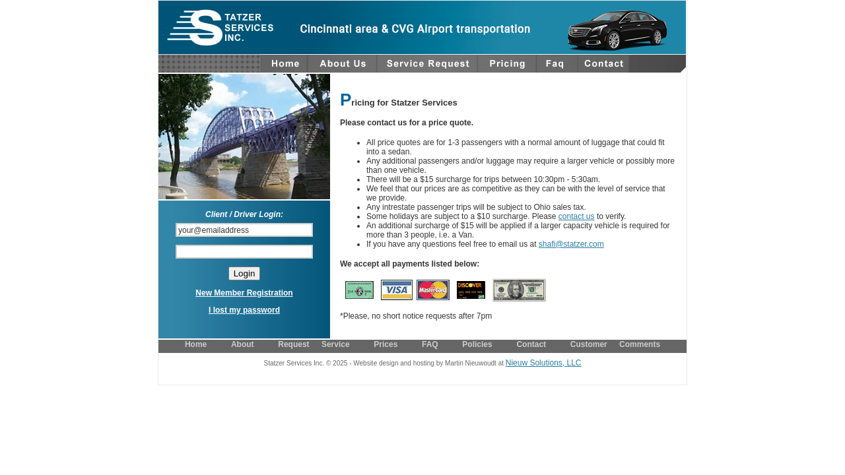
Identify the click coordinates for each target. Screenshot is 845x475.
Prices (385, 344)
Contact (531, 344)
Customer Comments (615, 344)
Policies (477, 344)
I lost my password (244, 310)
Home (196, 344)
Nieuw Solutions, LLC (544, 362)
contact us (576, 216)
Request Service (313, 344)
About (242, 344)
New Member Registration (243, 293)
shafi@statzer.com (571, 244)
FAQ (430, 344)
